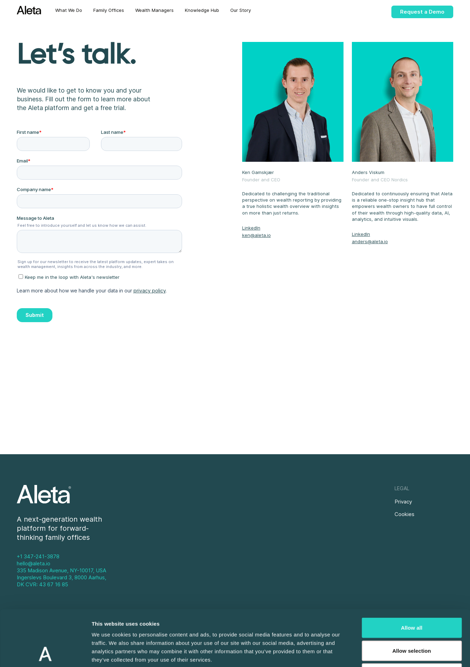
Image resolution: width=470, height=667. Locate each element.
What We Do (68, 10)
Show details (366, 653)
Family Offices (108, 10)
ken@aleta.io (256, 235)
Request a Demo (422, 11)
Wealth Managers (154, 10)
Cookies (404, 514)
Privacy (403, 501)
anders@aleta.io (370, 241)
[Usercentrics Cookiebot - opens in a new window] (45, 653)
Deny (411, 621)
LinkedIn (251, 228)
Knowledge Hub (202, 10)
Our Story (240, 10)
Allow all (411, 575)
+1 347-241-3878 (38, 556)
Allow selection (411, 598)
